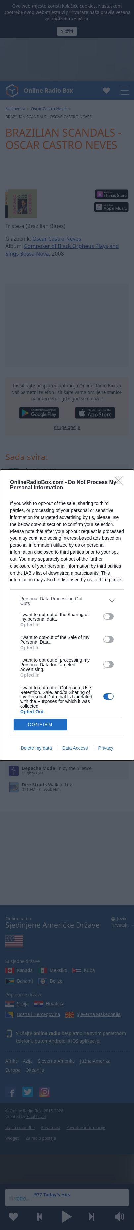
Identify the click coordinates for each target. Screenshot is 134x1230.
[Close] (121, 480)
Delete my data (36, 749)
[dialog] (67, 615)
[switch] (108, 614)
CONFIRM (42, 724)
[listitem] (67, 599)
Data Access (75, 749)
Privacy (105, 749)
